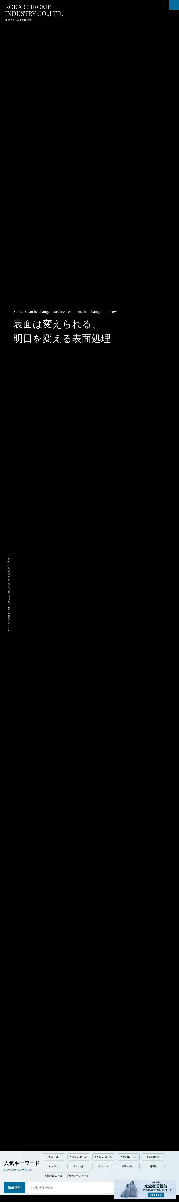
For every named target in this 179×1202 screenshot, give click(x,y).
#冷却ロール (128, 1156)
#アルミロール (103, 1156)
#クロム (54, 1166)
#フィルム (128, 1166)
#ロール (54, 1156)
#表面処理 (153, 1156)
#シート (103, 1166)
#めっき (79, 1166)
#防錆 (153, 1166)
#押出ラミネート (79, 1175)
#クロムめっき (79, 1156)
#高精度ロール (54, 1175)
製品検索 (14, 1187)
